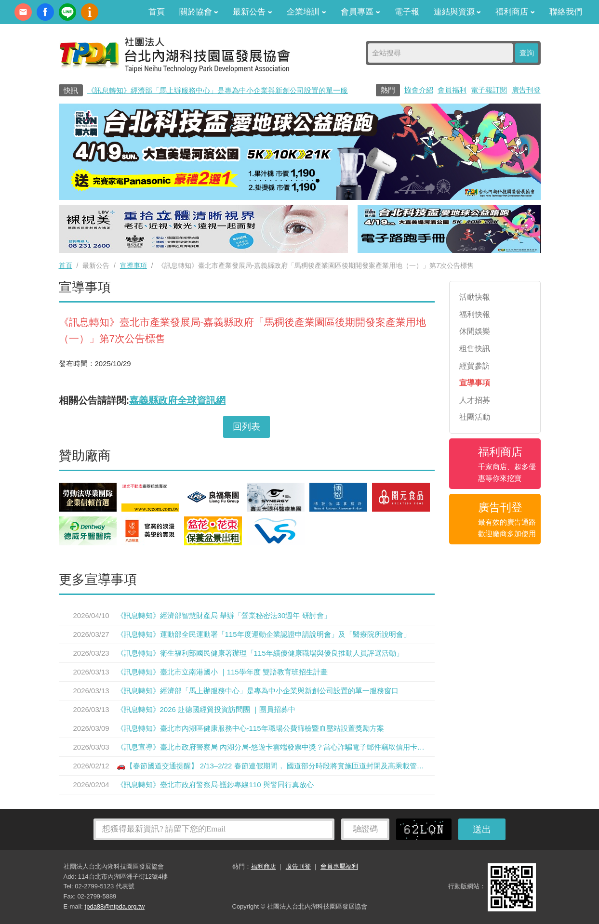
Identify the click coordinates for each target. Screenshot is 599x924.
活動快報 (474, 297)
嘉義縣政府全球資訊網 (177, 400)
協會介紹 (418, 90)
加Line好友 (67, 12)
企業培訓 (306, 11)
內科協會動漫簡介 (89, 12)
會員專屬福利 (339, 866)
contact (23, 12)
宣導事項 (133, 265)
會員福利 (452, 90)
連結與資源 (457, 11)
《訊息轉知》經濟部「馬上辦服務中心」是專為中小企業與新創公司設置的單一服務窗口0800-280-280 (250, 90)
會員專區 (360, 11)
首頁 (156, 11)
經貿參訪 (474, 366)
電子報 (407, 11)
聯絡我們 (565, 11)
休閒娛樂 (474, 331)
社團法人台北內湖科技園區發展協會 (174, 54)
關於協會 (199, 11)
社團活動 (474, 417)
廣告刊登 (526, 90)
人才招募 (474, 400)
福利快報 (474, 314)
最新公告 (252, 11)
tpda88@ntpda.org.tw (115, 906)
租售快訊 (474, 348)
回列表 (246, 427)
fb (45, 12)
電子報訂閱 (489, 90)
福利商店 (515, 11)
